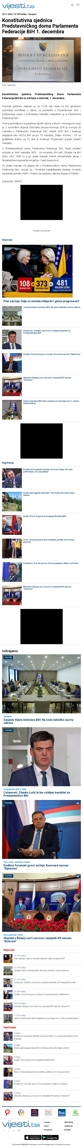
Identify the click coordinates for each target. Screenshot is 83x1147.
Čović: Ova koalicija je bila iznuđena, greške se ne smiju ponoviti (48, 541)
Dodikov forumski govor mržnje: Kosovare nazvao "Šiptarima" (52, 354)
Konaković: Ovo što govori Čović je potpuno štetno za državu (50, 563)
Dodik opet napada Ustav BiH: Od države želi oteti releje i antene (49, 494)
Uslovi (46, 1126)
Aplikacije (68, 1126)
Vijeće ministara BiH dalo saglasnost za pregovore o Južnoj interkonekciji (51, 402)
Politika (8, 657)
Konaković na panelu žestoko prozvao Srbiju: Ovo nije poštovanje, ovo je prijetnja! (47, 470)
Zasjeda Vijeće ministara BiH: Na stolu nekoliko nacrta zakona (51, 307)
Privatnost (48, 1130)
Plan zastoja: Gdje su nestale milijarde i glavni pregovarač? (41, 301)
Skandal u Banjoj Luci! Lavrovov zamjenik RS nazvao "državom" (47, 379)
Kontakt (67, 1130)
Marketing (68, 1122)
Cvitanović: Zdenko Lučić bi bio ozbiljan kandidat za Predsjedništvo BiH (46, 332)
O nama (47, 1122)
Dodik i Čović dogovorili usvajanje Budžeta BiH (44, 516)
